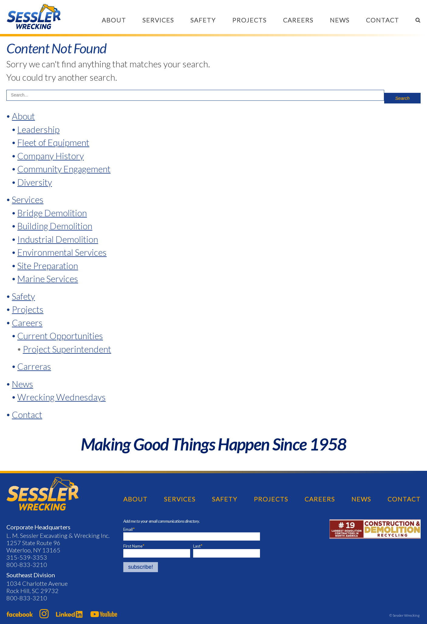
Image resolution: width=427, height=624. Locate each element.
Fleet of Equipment (53, 142)
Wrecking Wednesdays (61, 397)
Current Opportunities (60, 335)
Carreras (34, 366)
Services (158, 20)
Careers (298, 20)
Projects (249, 20)
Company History (50, 155)
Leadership (38, 129)
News (340, 20)
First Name (132, 546)
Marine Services (47, 278)
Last (196, 546)
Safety (203, 20)
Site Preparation (47, 265)
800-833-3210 (26, 564)
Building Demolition (54, 226)
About (114, 20)
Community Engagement (64, 169)
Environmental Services (62, 252)
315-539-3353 (26, 557)
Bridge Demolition (52, 212)
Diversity (34, 182)
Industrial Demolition (57, 239)
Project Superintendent (67, 349)
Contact (382, 20)
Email (129, 529)
